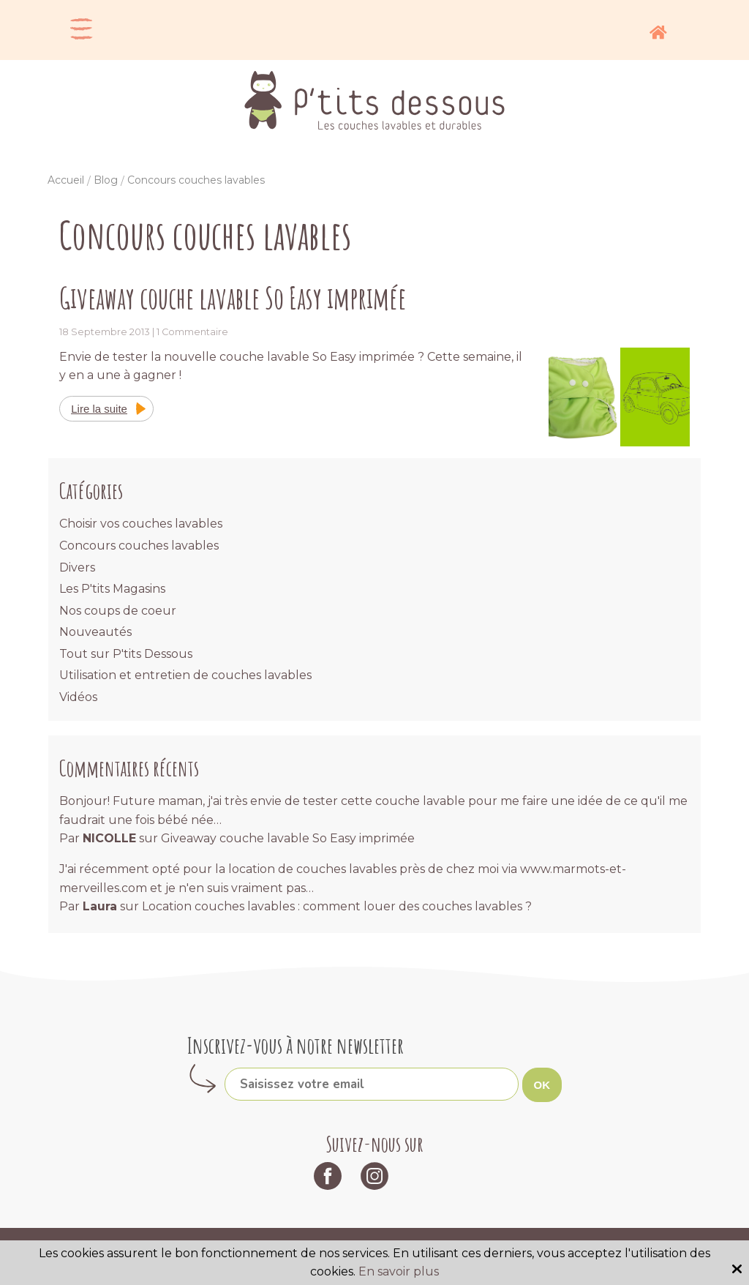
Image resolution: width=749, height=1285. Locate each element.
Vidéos (78, 697)
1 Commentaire (192, 331)
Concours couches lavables (139, 545)
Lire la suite (99, 408)
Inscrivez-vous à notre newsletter (295, 1045)
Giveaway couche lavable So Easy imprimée (232, 297)
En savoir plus (398, 1271)
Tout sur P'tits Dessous (125, 654)
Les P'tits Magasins (112, 589)
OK (542, 1085)
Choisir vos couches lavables (140, 524)
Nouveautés (95, 632)
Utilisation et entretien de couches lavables (185, 675)
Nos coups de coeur (117, 611)
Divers (77, 567)
